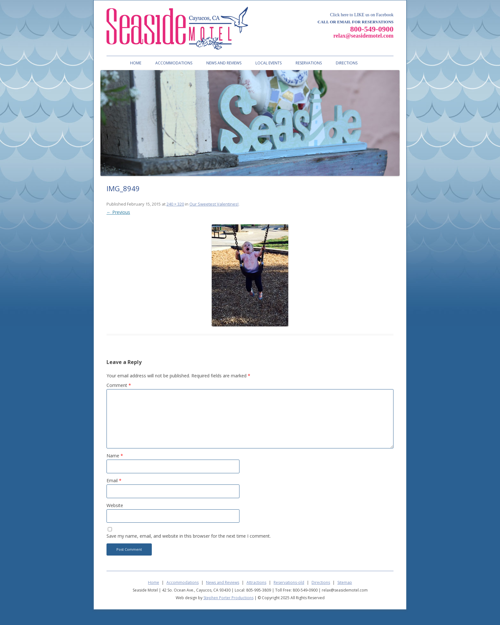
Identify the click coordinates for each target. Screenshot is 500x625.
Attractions (256, 582)
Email (114, 480)
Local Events (268, 63)
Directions (346, 63)
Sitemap (344, 582)
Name (115, 456)
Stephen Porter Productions (228, 597)
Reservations (309, 63)
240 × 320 (175, 204)
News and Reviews (223, 63)
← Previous (118, 212)
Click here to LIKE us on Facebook (361, 14)
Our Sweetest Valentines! (214, 204)
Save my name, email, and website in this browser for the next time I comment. (189, 536)
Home (135, 63)
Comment (119, 385)
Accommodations (173, 63)
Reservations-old (289, 582)
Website (115, 505)
